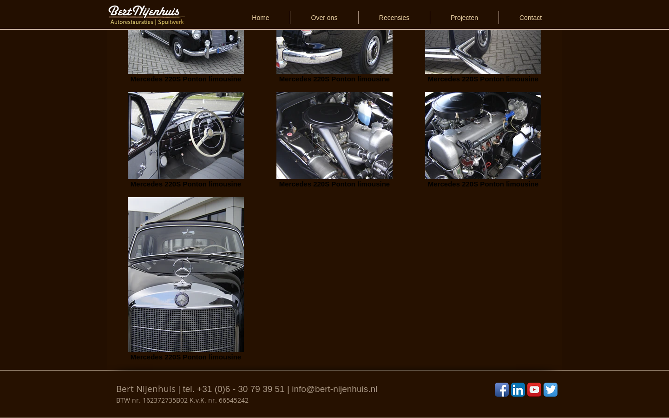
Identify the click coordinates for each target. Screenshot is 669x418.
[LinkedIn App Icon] (518, 390)
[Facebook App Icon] (502, 390)
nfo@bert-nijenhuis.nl (335, 389)
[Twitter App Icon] (551, 390)
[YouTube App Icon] (534, 390)
